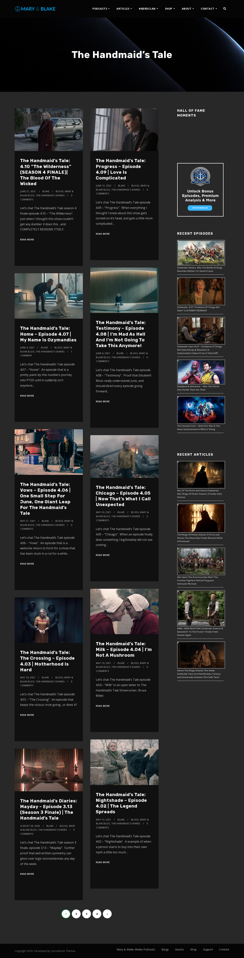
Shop (193, 949)
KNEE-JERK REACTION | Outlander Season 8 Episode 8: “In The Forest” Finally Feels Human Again (200, 631)
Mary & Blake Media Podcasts (136, 949)
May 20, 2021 (103, 512)
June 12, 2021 (104, 185)
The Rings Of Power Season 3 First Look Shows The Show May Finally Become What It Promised (200, 538)
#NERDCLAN (147, 8)
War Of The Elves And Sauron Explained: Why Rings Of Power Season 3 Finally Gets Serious (199, 493)
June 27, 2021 (28, 191)
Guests (179, 949)
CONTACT (207, 8)
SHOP (168, 8)
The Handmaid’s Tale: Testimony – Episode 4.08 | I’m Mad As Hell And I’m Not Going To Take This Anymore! (121, 334)
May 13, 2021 (103, 819)
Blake (45, 191)
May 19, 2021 (103, 663)
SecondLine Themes (63, 951)
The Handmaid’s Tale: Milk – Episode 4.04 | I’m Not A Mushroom (124, 649)
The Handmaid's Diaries (50, 195)
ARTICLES (122, 8)
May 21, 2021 (27, 520)
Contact (224, 949)
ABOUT (187, 8)
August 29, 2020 (30, 825)
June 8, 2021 (103, 353)
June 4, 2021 (27, 347)
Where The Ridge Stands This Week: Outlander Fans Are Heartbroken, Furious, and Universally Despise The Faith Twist (199, 673)
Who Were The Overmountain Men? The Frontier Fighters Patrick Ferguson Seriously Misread (197, 580)
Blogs (59, 191)
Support (208, 949)
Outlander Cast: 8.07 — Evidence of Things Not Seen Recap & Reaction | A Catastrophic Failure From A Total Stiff (199, 349)
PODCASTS (99, 8)
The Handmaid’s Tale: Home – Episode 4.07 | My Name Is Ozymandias (48, 334)
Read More (27, 239)
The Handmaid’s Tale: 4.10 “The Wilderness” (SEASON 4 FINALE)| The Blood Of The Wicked (45, 172)
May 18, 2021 (27, 677)
